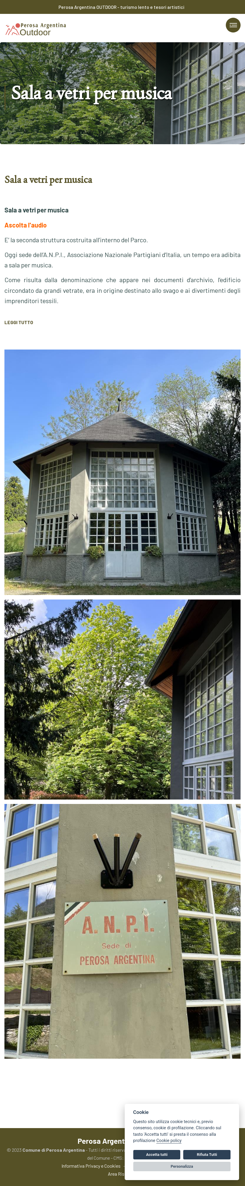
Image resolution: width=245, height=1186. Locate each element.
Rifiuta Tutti (207, 1154)
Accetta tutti (157, 1154)
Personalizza (182, 1166)
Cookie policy (168, 1140)
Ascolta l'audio (25, 225)
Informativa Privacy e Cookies (91, 1166)
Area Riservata (122, 1174)
